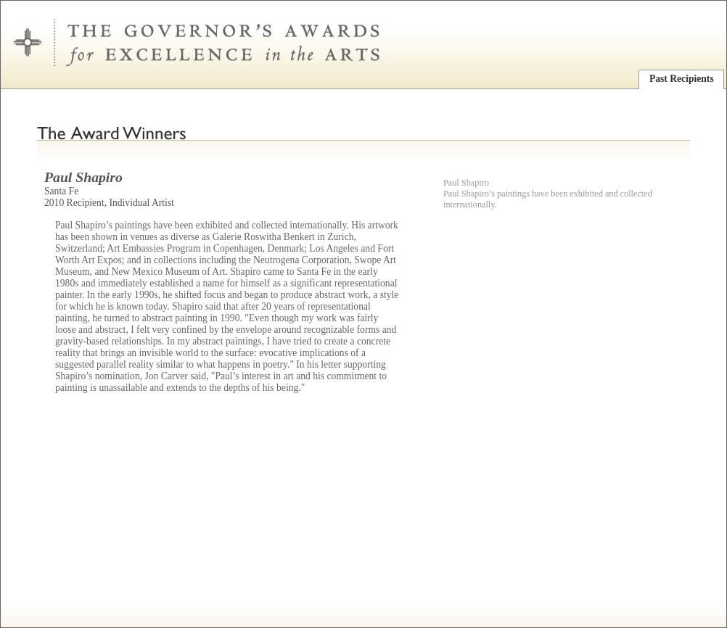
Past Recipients (681, 78)
